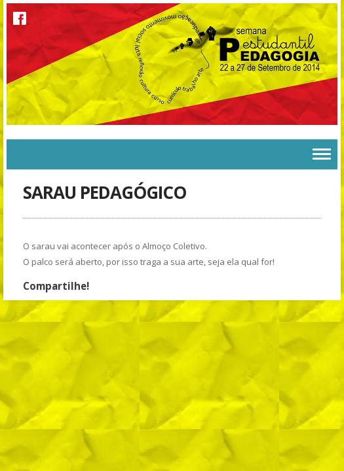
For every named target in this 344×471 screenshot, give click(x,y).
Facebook (19, 18)
